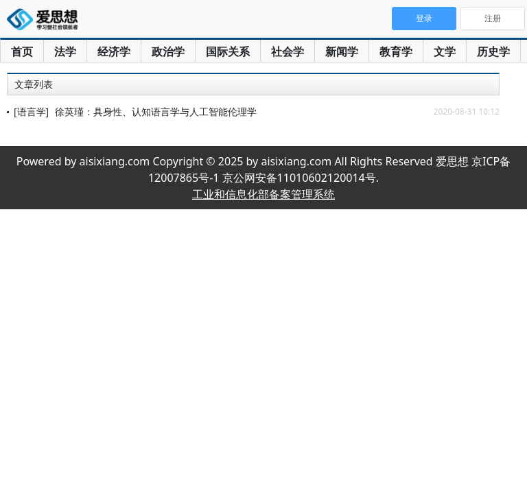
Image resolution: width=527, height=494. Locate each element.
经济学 (113, 51)
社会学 (287, 51)
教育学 (395, 51)
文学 (445, 51)
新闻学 (341, 51)
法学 (65, 51)
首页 (22, 51)
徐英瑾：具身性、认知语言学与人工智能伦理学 (156, 111)
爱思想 (46, 20)
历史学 (493, 51)
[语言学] (31, 111)
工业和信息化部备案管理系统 (263, 194)
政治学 (168, 51)
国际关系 (228, 51)
